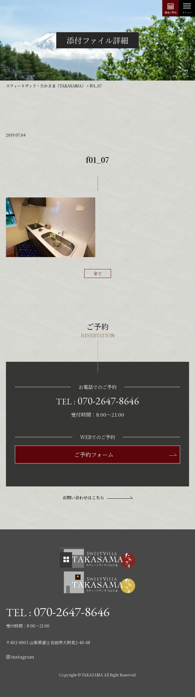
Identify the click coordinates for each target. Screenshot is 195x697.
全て (97, 273)
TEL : (97, 400)
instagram (20, 656)
